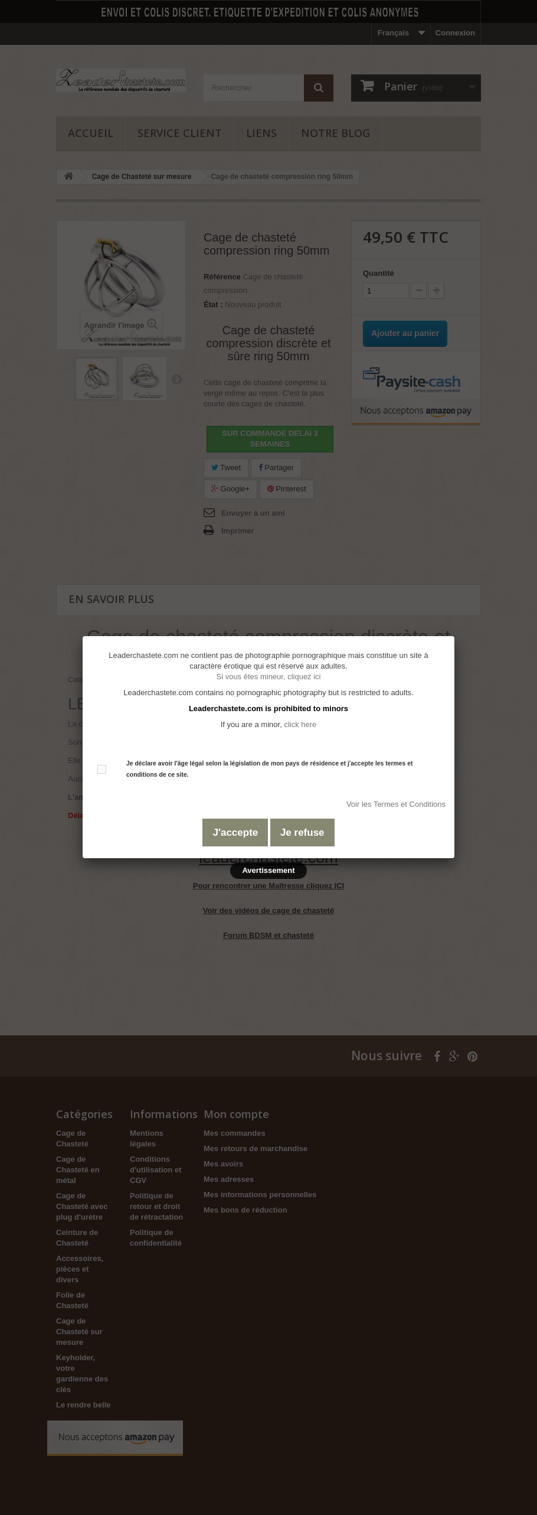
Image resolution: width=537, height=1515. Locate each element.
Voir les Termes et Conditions (396, 804)
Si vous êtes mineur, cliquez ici (268, 676)
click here (300, 724)
